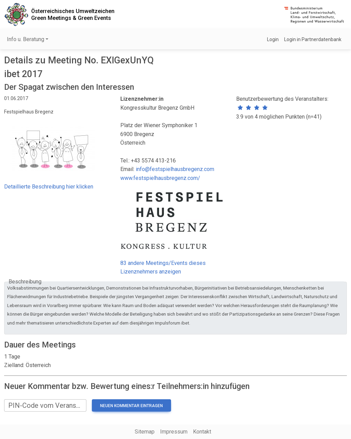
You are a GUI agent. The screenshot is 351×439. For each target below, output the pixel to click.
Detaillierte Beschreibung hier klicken (48, 186)
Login (273, 39)
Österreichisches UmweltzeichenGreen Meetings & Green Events (72, 14)
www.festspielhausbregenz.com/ (160, 178)
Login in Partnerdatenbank (312, 39)
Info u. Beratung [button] (25, 39)
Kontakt (202, 431)
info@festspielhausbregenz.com (175, 169)
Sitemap (145, 431)
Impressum (173, 431)
